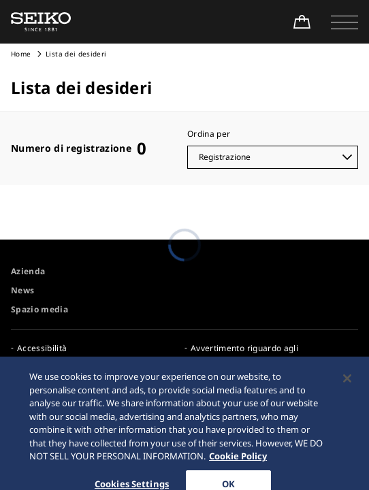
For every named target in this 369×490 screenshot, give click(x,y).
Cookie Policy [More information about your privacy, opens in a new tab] (238, 462)
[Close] (347, 384)
